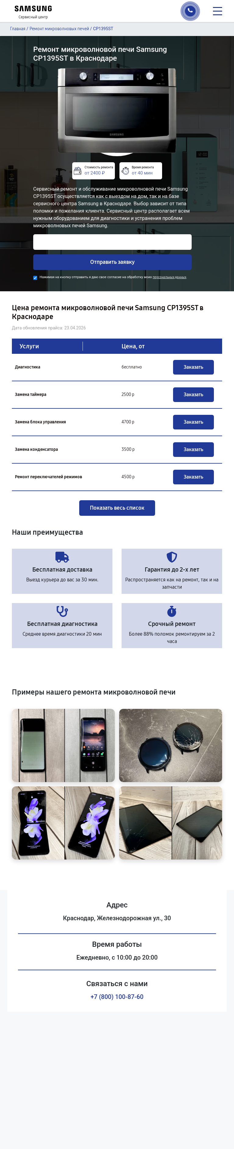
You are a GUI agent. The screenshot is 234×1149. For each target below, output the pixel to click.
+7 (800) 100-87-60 (117, 996)
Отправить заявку (112, 262)
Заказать (193, 367)
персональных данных (169, 277)
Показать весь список (117, 507)
